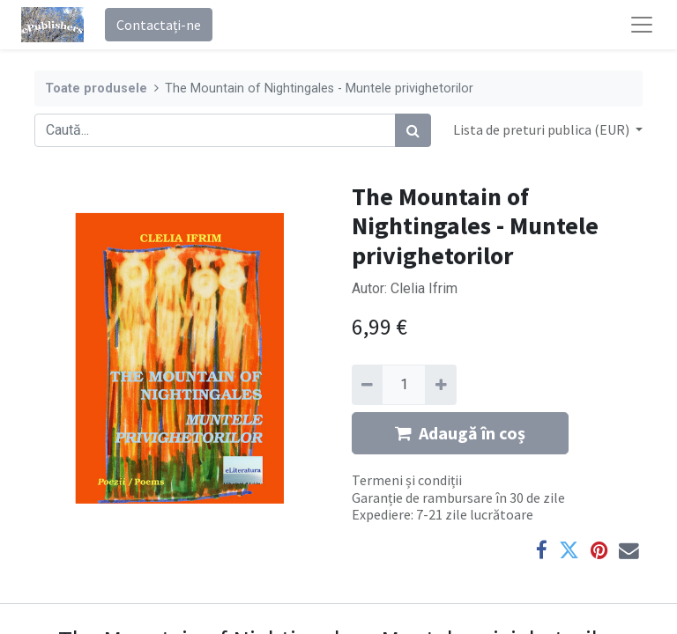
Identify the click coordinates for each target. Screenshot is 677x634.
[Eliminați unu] (367, 385)
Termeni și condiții (407, 480)
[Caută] (413, 130)
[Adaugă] (440, 385)
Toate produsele (96, 88)
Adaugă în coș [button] (460, 433)
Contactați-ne (158, 24)
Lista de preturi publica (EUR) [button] (542, 129)
